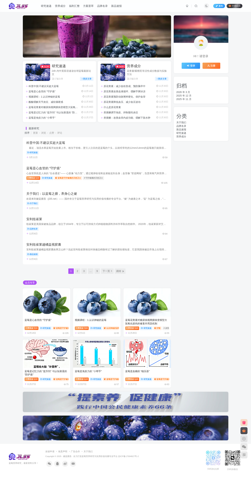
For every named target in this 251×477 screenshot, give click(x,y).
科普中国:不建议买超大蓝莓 (44, 86)
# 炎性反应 (168, 328)
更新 (35, 132)
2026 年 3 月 (183, 92)
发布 (219, 6)
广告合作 (75, 451)
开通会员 (234, 5)
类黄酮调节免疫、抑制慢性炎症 (121, 112)
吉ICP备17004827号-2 (128, 456)
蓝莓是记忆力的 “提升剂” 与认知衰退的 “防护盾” (55, 112)
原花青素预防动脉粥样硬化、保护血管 (124, 96)
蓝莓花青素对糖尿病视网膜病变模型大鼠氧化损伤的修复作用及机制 (65, 107)
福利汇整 (74, 5)
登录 (191, 65)
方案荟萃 (88, 5)
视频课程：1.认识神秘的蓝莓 (44, 96)
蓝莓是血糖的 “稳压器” (137, 371)
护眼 (157, 328)
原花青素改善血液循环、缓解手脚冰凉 (124, 91)
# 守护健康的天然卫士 (93, 178)
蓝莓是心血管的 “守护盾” (42, 91)
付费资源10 (132, 328)
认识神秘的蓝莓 (112, 328)
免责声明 (62, 451)
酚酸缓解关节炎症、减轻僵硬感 (46, 102)
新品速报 (116, 5)
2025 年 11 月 (183, 99)
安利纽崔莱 (34, 219)
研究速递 (46, 5)
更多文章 (87, 79)
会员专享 (30, 282)
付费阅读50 (82, 328)
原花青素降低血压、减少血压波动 (122, 102)
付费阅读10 (33, 178)
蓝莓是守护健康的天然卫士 (68, 178)
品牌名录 (102, 5)
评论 (59, 132)
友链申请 (49, 451)
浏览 (43, 132)
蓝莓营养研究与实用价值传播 (95, 456)
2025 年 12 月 (183, 95)
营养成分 (60, 5)
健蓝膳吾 (67, 456)
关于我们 (32, 203)
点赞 (51, 132)
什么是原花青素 (112, 107)
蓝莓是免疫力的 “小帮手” (42, 117)
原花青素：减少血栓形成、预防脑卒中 (124, 86)
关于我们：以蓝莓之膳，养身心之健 (51, 193)
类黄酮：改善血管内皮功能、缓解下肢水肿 (127, 117)
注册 (211, 65)
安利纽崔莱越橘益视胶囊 (43, 244)
